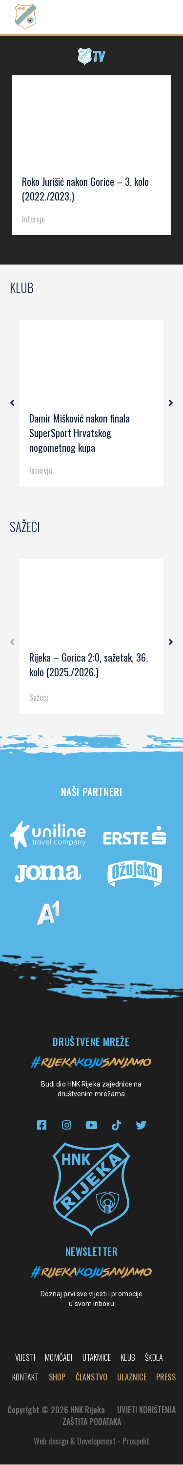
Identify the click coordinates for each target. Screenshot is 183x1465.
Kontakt (25, 1377)
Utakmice (96, 1358)
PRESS (166, 1377)
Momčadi (58, 1358)
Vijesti (25, 1358)
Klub (128, 1358)
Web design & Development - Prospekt (91, 1441)
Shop (57, 1377)
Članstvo (92, 1377)
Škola (154, 1358)
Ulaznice (131, 1377)
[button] (157, 17)
